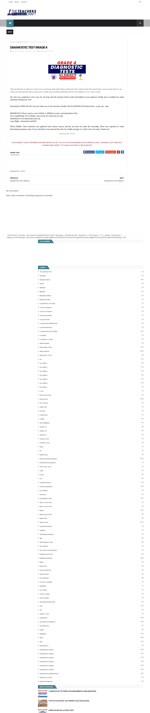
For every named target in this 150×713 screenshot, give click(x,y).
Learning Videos (108, 280)
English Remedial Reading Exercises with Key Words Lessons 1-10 (120, 615)
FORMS (105, 217)
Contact (24, 2)
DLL (104, 157)
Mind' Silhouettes (109, 312)
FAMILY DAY (106, 205)
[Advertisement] (27, 182)
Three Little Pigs (106, 626)
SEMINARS (106, 384)
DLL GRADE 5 (107, 177)
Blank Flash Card (106, 565)
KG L (104, 276)
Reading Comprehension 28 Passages (115, 582)
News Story (107, 320)
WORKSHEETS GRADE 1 (110, 447)
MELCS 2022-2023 (109, 300)
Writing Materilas (109, 479)
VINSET (105, 427)
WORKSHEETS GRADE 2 (110, 451)
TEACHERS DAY (107, 424)
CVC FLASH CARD (106, 562)
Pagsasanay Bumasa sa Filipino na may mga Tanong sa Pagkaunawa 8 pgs (79, 680)
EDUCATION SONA (108, 193)
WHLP (104, 435)
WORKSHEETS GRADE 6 (110, 467)
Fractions (103, 568)
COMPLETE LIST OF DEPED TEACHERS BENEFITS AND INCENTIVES (125, 490)
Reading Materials (109, 356)
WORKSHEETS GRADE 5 (110, 463)
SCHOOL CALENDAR (109, 380)
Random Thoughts (109, 352)
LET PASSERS (107, 288)
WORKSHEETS (107, 443)
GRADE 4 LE (106, 229)
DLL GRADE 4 (107, 173)
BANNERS (106, 85)
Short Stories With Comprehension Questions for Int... (121, 585)
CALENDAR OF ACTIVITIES (110, 101)
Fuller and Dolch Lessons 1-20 (111, 576)
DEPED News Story (109, 145)
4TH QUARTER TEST (109, 70)
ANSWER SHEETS (108, 77)
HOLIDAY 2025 (107, 237)
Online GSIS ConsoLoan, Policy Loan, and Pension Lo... (121, 605)
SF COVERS (106, 388)
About (17, 2)
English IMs (107, 197)
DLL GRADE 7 (106, 185)
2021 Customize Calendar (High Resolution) (76, 645)
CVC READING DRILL (107, 603)
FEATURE (105, 209)
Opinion (105, 328)
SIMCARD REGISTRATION (110, 400)
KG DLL (105, 272)
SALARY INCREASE (108, 368)
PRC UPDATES (107, 344)
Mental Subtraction (107, 571)
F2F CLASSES (107, 201)
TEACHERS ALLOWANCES (110, 420)
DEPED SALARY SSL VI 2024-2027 (124, 508)
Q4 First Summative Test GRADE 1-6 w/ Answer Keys (127, 499)
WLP (104, 439)
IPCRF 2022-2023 (108, 264)
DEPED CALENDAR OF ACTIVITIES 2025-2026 (79, 596)
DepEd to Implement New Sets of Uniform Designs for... (120, 593)
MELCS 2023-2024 (109, 304)
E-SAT (105, 189)
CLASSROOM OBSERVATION (111, 121)
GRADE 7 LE (106, 233)
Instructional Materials (111, 256)
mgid (112, 518)
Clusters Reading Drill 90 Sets (111, 600)
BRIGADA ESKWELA (108, 93)
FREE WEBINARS (107, 221)
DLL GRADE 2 (107, 165)
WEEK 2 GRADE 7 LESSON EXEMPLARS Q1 (79, 669)
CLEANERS (106, 133)
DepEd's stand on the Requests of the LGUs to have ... (121, 579)
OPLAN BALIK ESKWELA (110, 332)
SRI (104, 408)
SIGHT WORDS (107, 396)
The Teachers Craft (110, 530)
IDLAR (104, 245)
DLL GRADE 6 (107, 181)
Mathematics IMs (109, 296)
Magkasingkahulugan (108, 597)
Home (11, 2)
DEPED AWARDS (107, 141)
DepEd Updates (107, 149)
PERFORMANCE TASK (109, 340)
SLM (104, 404)
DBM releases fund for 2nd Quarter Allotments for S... (121, 623)
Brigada (105, 89)
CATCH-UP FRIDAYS (109, 109)
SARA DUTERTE (107, 372)
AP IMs (105, 81)
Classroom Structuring (111, 129)
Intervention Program (111, 260)
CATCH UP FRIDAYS (109, 105)
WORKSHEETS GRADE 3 (110, 455)
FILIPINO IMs (107, 213)
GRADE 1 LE (106, 225)
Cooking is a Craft (109, 137)
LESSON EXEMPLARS (109, 284)
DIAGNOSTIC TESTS (21, 42)
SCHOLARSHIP (107, 376)
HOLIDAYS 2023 (108, 241)
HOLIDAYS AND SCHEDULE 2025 (76, 609)
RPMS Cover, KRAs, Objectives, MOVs (114, 629)
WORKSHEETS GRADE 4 (110, 459)
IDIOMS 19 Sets (105, 611)
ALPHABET (106, 73)
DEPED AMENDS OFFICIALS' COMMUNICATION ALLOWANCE (76, 622)
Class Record (107, 117)
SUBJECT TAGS (107, 412)
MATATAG (106, 292)
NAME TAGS (106, 316)
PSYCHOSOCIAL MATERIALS (111, 348)
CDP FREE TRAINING (109, 113)
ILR (104, 248)
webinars (106, 431)
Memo (105, 308)
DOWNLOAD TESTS (51, 144)
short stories (108, 392)
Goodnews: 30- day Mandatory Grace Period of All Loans (120, 589)
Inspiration (107, 252)
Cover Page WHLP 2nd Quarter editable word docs (79, 693)
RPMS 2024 (106, 364)
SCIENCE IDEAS (105, 608)
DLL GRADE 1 (106, 161)
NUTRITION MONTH (109, 324)
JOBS (104, 268)
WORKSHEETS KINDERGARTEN (112, 471)
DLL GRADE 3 (107, 169)
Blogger (121, 638)
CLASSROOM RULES (109, 125)
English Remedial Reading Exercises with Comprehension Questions (116, 620)
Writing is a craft (109, 475)
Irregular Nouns (106, 574)
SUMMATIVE (106, 416)
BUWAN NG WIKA (108, 97)
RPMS (104, 360)
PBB (104, 336)
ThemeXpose (19, 710)
